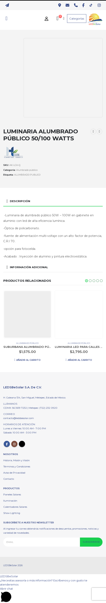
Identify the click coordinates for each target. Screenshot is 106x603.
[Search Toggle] (6, 18)
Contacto (8, 478)
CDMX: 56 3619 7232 (15, 407)
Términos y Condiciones (16, 466)
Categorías (76, 18)
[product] (27, 314)
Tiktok (22, 444)
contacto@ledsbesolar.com (18, 418)
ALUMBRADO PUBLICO (27, 174)
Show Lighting (11, 513)
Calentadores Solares (15, 506)
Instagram (14, 444)
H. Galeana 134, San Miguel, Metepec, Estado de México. (34, 397)
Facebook (7, 444)
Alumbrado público (27, 170)
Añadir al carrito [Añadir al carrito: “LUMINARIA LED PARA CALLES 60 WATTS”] (80, 360)
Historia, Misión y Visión (16, 460)
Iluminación (10, 500)
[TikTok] (92, 5)
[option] (12, 48)
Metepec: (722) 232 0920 (43, 407)
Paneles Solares (12, 494)
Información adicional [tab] (29, 267)
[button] (86, 280)
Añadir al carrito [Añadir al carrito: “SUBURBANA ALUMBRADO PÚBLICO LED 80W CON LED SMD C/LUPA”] (28, 360)
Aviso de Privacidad (14, 472)
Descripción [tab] (20, 201)
